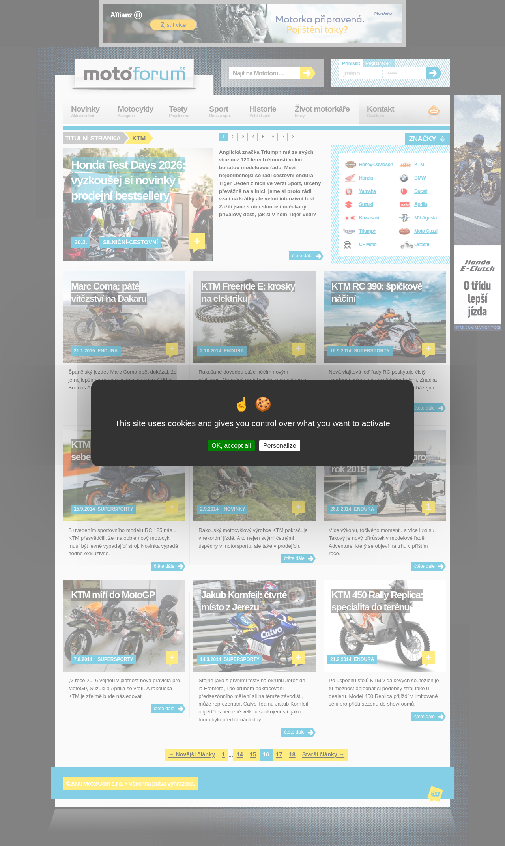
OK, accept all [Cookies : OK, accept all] (231, 445)
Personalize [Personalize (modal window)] (279, 445)
